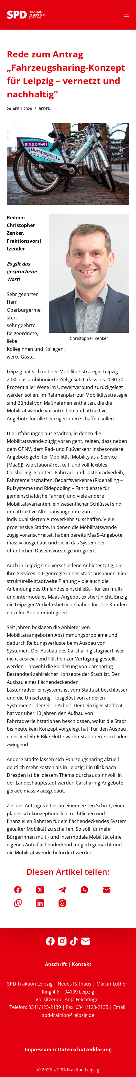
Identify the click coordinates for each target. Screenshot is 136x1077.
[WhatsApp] (84, 889)
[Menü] (126, 14)
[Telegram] (62, 889)
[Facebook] (18, 889)
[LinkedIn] (40, 903)
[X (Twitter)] (40, 889)
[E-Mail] (106, 889)
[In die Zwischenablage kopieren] (18, 903)
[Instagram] (62, 941)
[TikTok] (73, 941)
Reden (45, 108)
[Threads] (62, 903)
